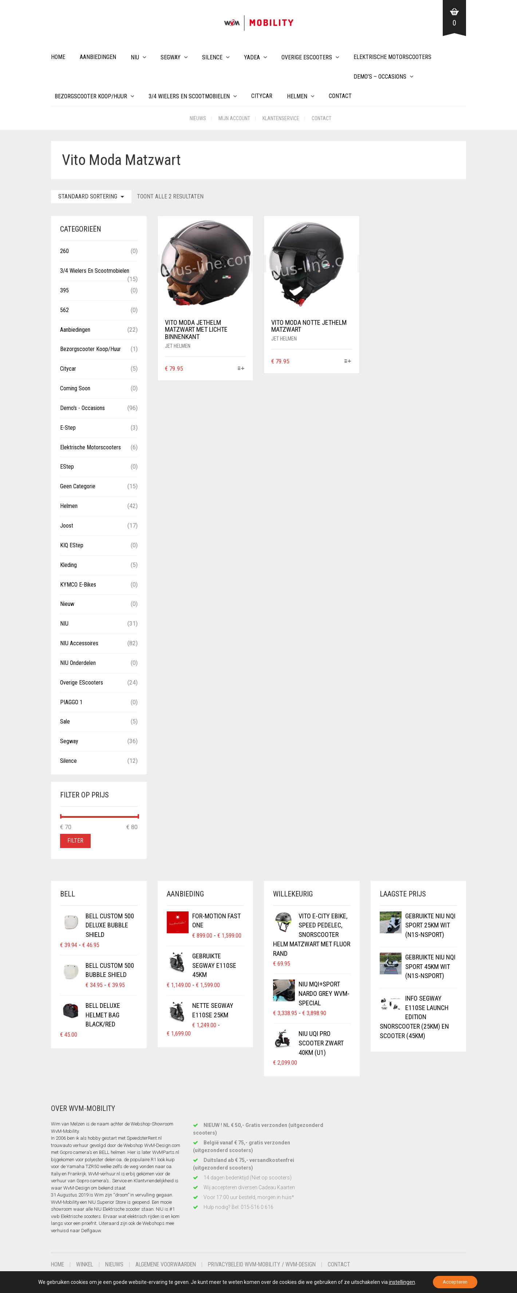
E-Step (68, 427)
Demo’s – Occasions (380, 76)
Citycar (261, 95)
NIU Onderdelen (78, 662)
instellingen (400, 1282)
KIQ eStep (71, 545)
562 (64, 310)
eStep (67, 466)
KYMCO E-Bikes (78, 584)
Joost (66, 525)
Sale (65, 721)
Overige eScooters (306, 57)
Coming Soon (75, 388)
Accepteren (455, 1282)
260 (64, 251)
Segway (171, 57)
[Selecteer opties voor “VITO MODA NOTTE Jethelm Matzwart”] (347, 362)
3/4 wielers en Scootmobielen (189, 96)
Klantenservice (281, 118)
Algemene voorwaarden (171, 1264)
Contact (340, 95)
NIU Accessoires (79, 643)
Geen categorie (77, 486)
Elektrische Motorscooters (392, 57)
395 (64, 290)
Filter (75, 840)
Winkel (86, 1264)
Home (58, 57)
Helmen (297, 96)
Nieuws (198, 118)
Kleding (68, 564)
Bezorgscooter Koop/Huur (91, 96)
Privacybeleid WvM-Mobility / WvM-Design (272, 1264)
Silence (212, 57)
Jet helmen (177, 346)
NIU (135, 57)
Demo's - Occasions (82, 408)
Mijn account (234, 118)
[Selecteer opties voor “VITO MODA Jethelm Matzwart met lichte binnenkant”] (241, 369)
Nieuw (67, 603)
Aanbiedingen (98, 57)
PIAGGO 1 (71, 702)
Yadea (252, 57)
